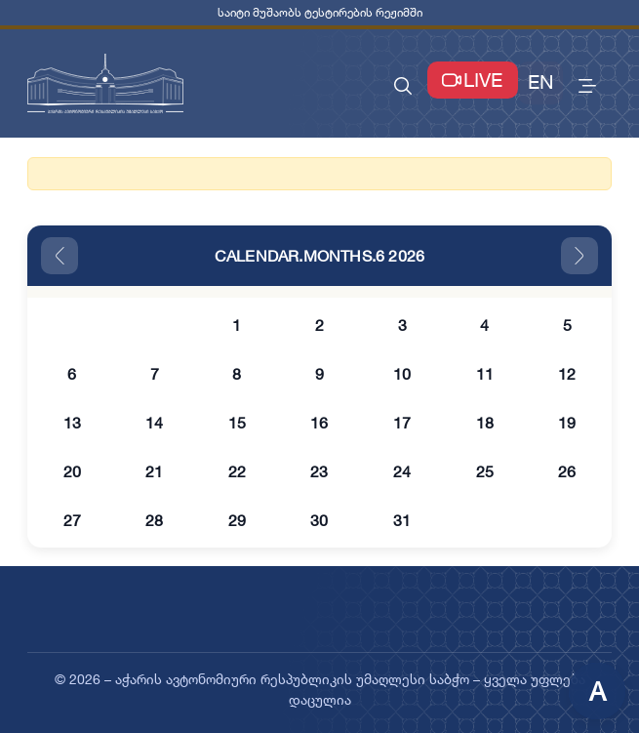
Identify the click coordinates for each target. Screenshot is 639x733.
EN (540, 82)
